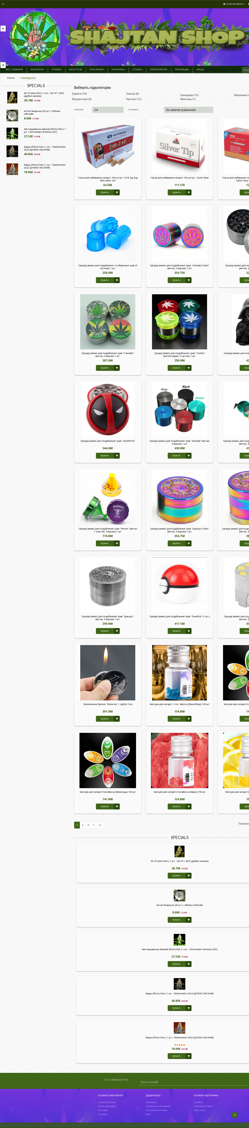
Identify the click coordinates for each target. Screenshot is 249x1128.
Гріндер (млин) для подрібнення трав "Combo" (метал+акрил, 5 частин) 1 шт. (179, 355)
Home (11, 78)
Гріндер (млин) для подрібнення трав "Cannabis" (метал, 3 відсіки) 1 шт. (107, 355)
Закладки (103, 1110)
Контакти (198, 1102)
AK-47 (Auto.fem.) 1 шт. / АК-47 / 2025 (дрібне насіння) (44, 94)
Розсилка (103, 1114)
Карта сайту (199, 1110)
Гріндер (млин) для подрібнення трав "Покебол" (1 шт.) (179, 616)
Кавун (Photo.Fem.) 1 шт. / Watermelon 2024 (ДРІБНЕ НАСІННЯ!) (45, 148)
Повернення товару (203, 1106)
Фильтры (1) (187, 99)
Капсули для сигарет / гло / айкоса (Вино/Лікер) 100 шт (180, 704)
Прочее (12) (133, 99)
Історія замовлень (107, 1106)
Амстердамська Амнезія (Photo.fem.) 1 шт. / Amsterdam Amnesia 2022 (45, 130)
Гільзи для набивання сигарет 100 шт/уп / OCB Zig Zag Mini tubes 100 (108, 179)
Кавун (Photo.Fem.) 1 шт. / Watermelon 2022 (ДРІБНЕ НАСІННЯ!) (45, 166)
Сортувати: (133, 109)
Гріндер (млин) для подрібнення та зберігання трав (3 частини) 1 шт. (107, 267)
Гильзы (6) (132, 93)
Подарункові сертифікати (158, 1106)
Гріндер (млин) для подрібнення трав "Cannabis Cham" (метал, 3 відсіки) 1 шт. (179, 267)
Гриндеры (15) (189, 95)
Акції (148, 1114)
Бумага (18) (79, 93)
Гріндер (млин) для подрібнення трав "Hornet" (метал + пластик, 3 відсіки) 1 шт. (107, 530)
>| (100, 825)
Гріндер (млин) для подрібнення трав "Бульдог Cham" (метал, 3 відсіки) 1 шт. (179, 530)
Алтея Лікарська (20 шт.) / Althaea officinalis (42, 112)
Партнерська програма (156, 1110)
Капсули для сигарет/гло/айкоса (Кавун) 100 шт (180, 792)
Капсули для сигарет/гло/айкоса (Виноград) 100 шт (108, 792)
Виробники (151, 1102)
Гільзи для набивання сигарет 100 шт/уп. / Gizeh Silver (179, 177)
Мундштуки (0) (81, 99)
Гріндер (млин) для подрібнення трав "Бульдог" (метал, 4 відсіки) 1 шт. (108, 618)
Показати (78, 109)
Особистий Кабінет (107, 1102)
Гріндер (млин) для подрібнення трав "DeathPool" (108, 441)
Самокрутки (28, 78)
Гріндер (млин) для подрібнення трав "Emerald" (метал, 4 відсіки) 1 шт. (179, 442)
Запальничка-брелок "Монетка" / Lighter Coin (107, 704)
